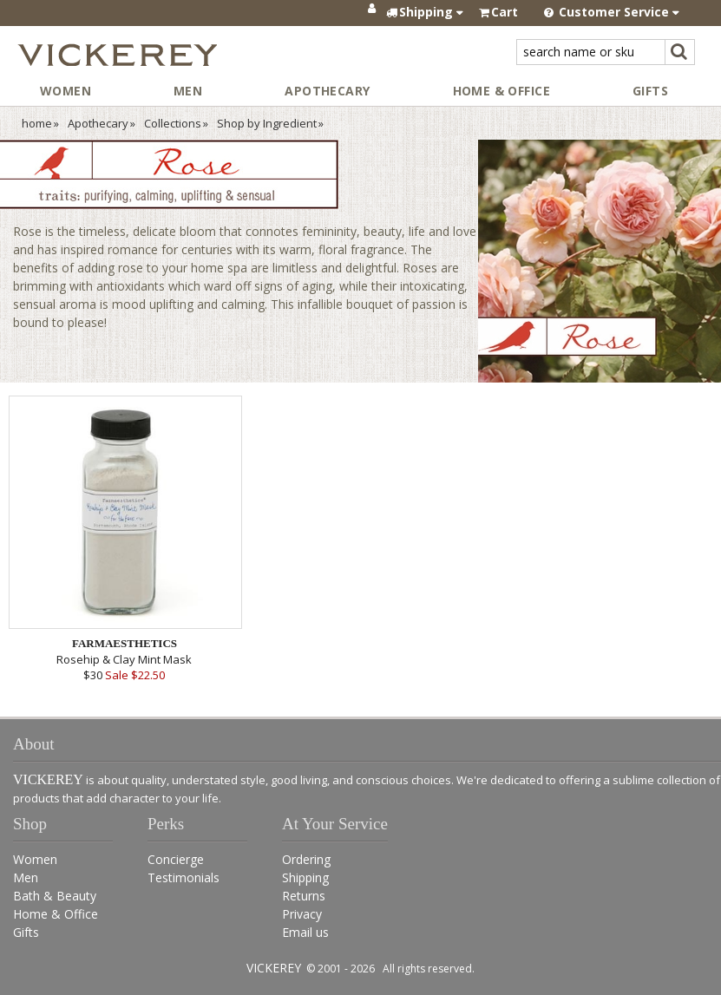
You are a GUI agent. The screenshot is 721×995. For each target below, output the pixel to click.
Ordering (306, 859)
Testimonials (183, 877)
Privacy (302, 914)
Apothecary (327, 90)
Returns (303, 895)
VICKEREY (273, 967)
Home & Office (501, 90)
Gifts (650, 90)
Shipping (305, 877)
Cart (504, 11)
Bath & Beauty (54, 895)
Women (65, 90)
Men (188, 90)
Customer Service (612, 11)
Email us (305, 932)
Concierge (175, 859)
